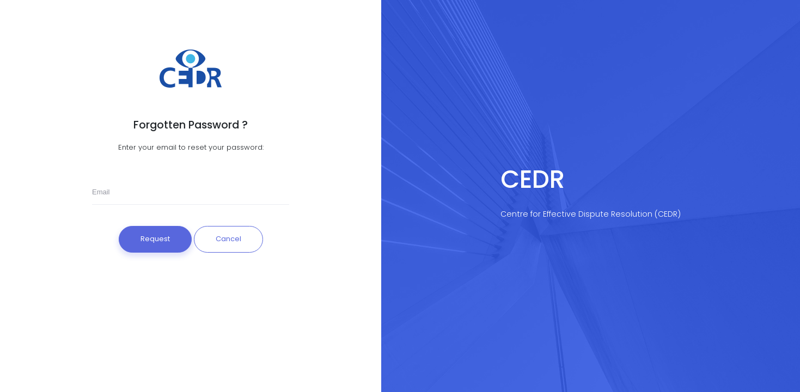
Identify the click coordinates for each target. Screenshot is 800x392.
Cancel (228, 239)
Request (155, 239)
